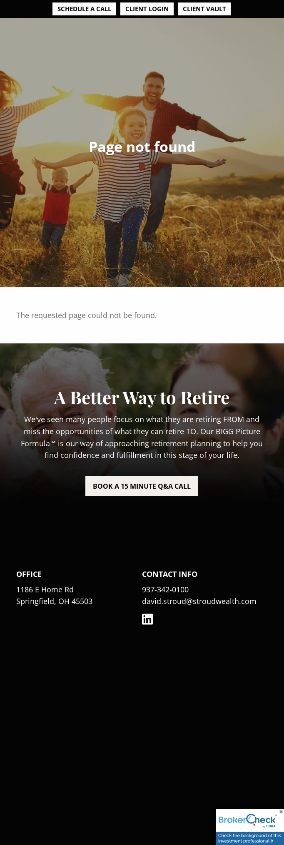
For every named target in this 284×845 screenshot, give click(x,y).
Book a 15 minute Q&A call (142, 486)
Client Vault (204, 9)
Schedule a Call (84, 9)
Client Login (147, 9)
